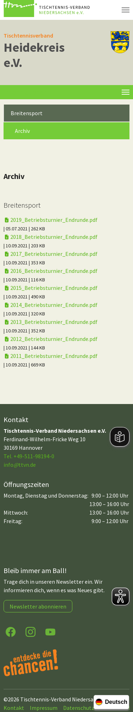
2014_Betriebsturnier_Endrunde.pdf (51, 304)
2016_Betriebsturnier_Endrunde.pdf (51, 270)
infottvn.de (20, 464)
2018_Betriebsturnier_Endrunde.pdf (51, 236)
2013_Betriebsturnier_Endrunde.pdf (51, 321)
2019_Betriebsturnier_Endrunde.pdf (51, 219)
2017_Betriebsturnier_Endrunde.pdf (51, 253)
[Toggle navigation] (126, 92)
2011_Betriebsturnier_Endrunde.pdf (51, 355)
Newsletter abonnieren (38, 606)
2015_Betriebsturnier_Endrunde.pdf (51, 287)
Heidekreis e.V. (34, 55)
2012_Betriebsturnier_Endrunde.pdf (51, 338)
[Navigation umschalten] (125, 10)
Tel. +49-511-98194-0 (29, 456)
